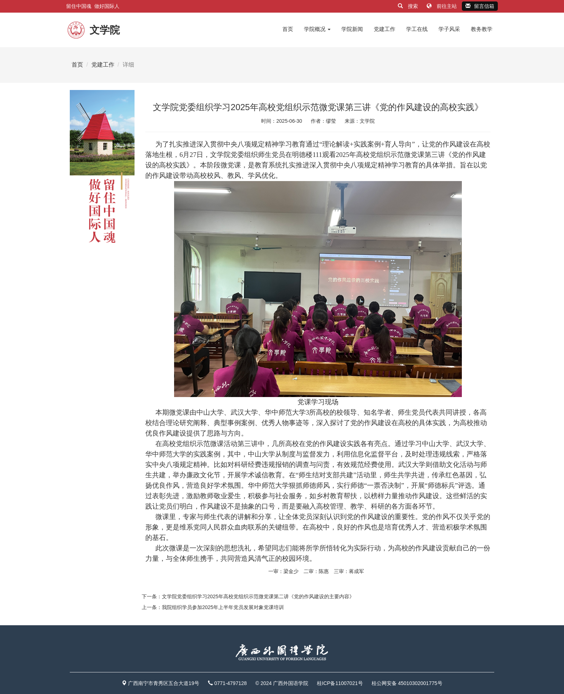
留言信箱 (479, 6)
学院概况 (317, 29)
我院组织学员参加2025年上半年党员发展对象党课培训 (223, 607)
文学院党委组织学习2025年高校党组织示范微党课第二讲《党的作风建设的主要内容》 (258, 596)
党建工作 (384, 29)
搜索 (408, 6)
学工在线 (417, 29)
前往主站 (442, 6)
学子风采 (449, 29)
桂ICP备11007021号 (340, 683)
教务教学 (481, 29)
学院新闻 (352, 29)
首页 (287, 29)
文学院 (367, 121)
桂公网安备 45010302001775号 (407, 683)
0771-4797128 (230, 683)
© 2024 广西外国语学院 (281, 683)
